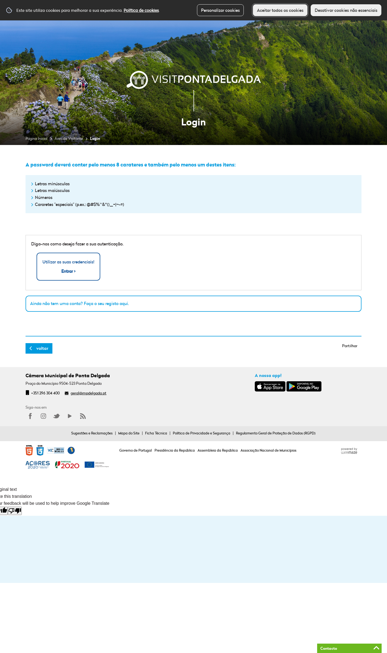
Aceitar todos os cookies (280, 10)
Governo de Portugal (135, 450)
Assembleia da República (218, 450)
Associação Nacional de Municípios (268, 450)
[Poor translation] (15, 511)
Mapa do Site (128, 433)
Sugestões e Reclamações (92, 433)
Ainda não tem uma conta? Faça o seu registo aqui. (79, 303)
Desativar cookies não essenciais (346, 10)
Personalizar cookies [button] (220, 10)
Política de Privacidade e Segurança (201, 433)
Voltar (42, 348)
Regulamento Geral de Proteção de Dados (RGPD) (276, 433)
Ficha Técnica (156, 433)
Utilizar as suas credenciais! (68, 267)
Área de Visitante (69, 138)
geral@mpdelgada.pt (88, 393)
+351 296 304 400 (45, 393)
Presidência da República (175, 450)
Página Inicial (36, 138)
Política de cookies (141, 10)
